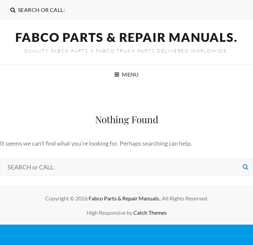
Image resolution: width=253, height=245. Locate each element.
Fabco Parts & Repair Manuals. (126, 37)
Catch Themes (150, 212)
